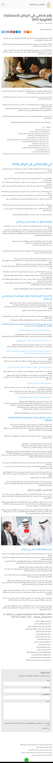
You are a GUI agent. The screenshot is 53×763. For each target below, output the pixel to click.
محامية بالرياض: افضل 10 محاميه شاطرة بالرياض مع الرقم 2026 (36, 744)
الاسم (48, 680)
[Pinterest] (14, 32)
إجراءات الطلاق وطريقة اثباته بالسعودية (40, 654)
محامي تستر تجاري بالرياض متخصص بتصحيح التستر (38, 628)
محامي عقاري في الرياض (44, 644)
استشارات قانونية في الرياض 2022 (19, 122)
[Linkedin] (11, 32)
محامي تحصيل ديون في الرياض (42, 636)
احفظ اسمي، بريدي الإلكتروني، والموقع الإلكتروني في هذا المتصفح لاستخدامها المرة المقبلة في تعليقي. (27, 724)
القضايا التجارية (18, 334)
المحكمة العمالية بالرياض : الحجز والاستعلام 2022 (38, 652)
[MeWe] (16, 32)
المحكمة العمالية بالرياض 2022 (22, 413)
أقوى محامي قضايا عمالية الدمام (44, 747)
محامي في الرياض (14, 614)
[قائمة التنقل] (2, 4)
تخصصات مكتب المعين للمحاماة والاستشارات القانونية (27, 288)
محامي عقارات (7, 195)
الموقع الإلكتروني (46, 694)
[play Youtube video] (26, 531)
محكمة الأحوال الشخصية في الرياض (21, 214)
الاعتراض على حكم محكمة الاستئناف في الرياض (18, 481)
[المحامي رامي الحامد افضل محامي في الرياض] (40, 4)
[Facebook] (2, 32)
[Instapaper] (22, 32)
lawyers (46, 23)
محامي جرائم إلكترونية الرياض (43, 634)
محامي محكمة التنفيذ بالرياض (43, 647)
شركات (32, 320)
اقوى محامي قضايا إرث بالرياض (42, 621)
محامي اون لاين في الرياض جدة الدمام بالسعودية (40, 749)
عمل (33, 326)
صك (7, 199)
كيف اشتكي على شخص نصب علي (42, 641)
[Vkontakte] (19, 32)
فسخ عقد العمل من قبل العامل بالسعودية (40, 657)
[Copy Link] (31, 32)
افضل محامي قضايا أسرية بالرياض (42, 623)
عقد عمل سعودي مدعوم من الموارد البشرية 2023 (38, 660)
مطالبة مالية (39, 371)
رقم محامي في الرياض (34, 44)
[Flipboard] (28, 32)
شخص (28, 371)
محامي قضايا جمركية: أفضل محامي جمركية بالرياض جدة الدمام (36, 752)
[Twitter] (5, 32)
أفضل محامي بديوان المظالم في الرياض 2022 (18, 580)
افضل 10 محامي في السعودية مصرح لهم (42, 755)
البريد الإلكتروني (45, 687)
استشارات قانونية (38, 443)
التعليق (48, 701)
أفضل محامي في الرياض (16, 503)
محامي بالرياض (30, 424)
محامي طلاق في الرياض (11, 502)
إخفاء (44, 127)
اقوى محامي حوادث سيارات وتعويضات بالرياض (39, 626)
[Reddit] (8, 32)
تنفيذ (44, 361)
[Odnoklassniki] (25, 32)
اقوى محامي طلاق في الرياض (43, 631)
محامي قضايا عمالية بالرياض (43, 639)
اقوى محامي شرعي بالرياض (43, 649)
